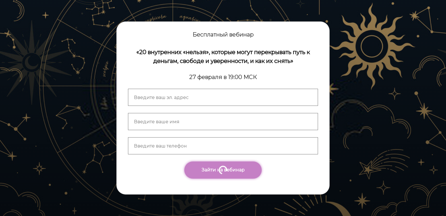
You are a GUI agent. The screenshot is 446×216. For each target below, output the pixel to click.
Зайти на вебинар (223, 170)
